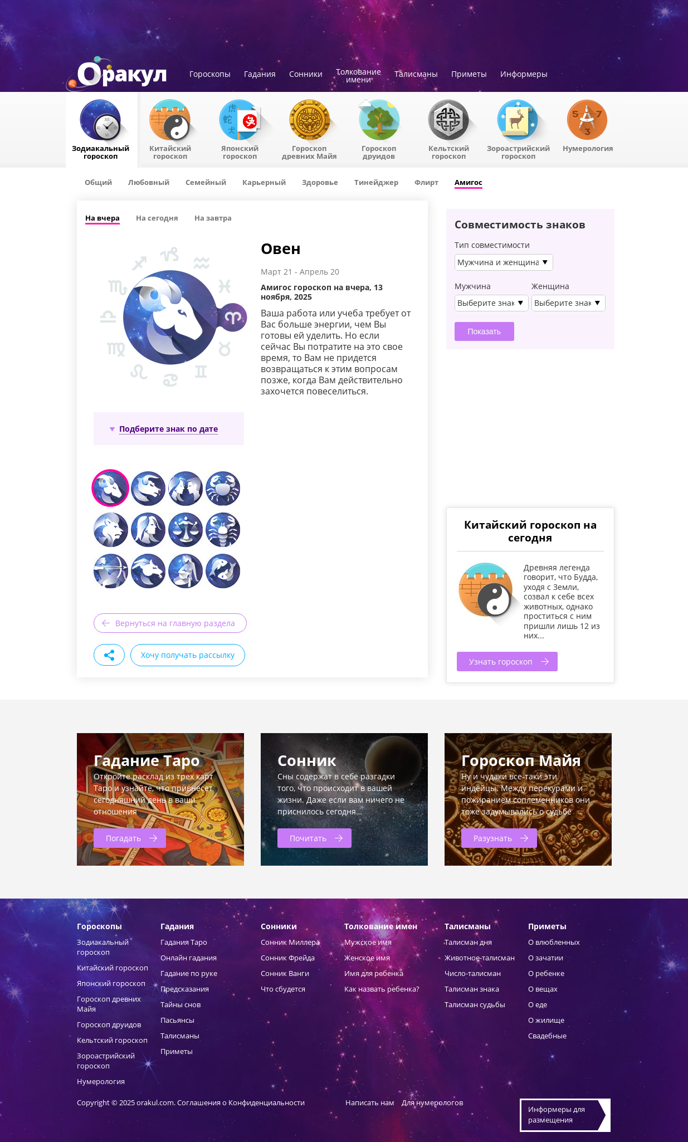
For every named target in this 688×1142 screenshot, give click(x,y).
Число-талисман (473, 973)
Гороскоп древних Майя (309, 151)
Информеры (524, 74)
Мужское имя (368, 942)
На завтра (213, 218)
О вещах (543, 989)
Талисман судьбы (475, 1004)
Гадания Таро (183, 942)
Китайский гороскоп (170, 151)
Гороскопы (210, 74)
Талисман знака (472, 989)
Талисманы (416, 74)
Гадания (260, 74)
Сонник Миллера (290, 942)
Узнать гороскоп (501, 661)
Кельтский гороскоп (448, 151)
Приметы (469, 74)
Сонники (306, 74)
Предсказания (184, 989)
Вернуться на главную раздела (175, 623)
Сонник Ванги (285, 973)
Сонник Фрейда (288, 958)
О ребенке (546, 973)
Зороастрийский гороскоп (518, 151)
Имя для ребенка (373, 973)
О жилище (546, 1020)
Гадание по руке (188, 973)
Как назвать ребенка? (381, 989)
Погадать (123, 838)
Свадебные (547, 1036)
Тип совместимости (492, 245)
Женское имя (367, 958)
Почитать (308, 838)
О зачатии (545, 958)
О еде (537, 1004)
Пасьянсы (177, 1020)
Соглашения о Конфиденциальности (241, 1102)
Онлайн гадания (188, 958)
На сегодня (157, 218)
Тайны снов (180, 1004)
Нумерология (588, 147)
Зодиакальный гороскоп (100, 151)
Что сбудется (283, 989)
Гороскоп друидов (109, 1024)
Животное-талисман (480, 958)
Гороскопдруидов (379, 151)
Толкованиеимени (358, 76)
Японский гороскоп (239, 151)
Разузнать (493, 838)
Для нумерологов (432, 1102)
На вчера (102, 218)
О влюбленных (554, 942)
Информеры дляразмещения (556, 1114)
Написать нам (369, 1102)
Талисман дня (468, 942)
